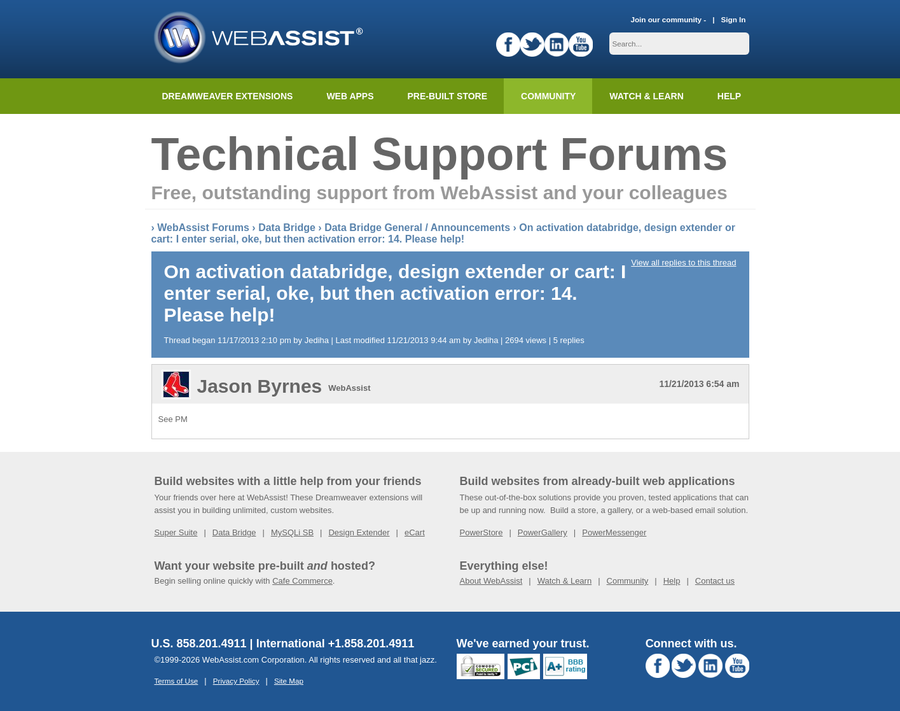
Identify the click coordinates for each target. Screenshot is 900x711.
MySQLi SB (292, 532)
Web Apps (349, 96)
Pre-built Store (448, 96)
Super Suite (176, 532)
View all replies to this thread (683, 262)
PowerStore (481, 532)
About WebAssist (491, 581)
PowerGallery (542, 532)
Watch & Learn (646, 96)
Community (548, 96)
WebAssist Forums (203, 227)
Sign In (733, 19)
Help (672, 581)
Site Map (288, 681)
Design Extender (358, 532)
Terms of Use (176, 681)
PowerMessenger (614, 532)
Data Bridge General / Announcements (417, 227)
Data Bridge (286, 227)
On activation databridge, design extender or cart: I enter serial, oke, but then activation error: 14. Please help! (443, 233)
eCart (415, 532)
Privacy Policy (236, 681)
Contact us (715, 581)
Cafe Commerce (302, 581)
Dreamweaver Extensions (227, 96)
